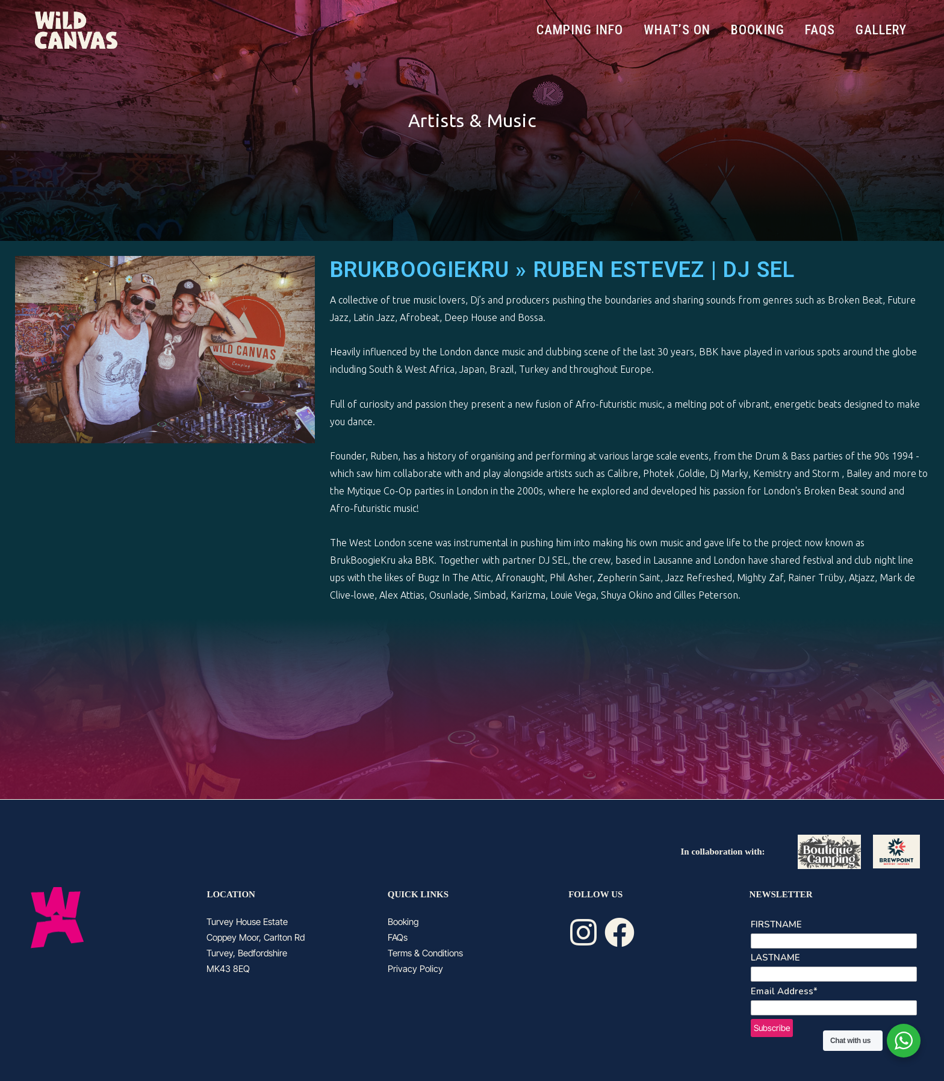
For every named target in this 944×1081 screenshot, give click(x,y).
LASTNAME (775, 958)
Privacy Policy (415, 968)
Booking (403, 921)
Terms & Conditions (425, 953)
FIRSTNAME (776, 924)
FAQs (398, 937)
